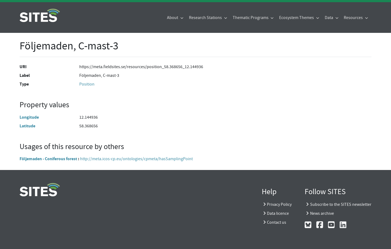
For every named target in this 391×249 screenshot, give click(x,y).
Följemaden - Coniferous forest (48, 159)
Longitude (29, 117)
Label (25, 75)
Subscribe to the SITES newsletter (340, 204)
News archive (322, 213)
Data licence (278, 213)
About (173, 17)
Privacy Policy (279, 204)
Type (24, 84)
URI (23, 67)
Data (329, 17)
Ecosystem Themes (297, 17)
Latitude (27, 126)
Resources (354, 17)
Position (86, 84)
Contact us (276, 222)
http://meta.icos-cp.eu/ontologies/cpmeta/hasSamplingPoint (136, 159)
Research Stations (206, 17)
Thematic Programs (251, 17)
